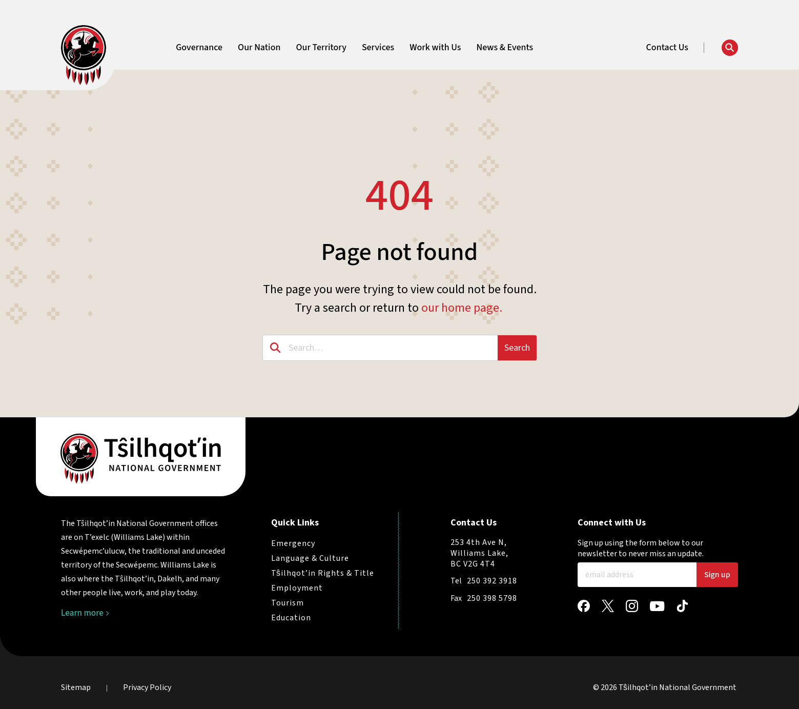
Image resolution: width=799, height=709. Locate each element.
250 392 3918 (492, 580)
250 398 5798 (492, 598)
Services (378, 48)
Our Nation (259, 48)
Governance (199, 48)
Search (517, 347)
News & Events (504, 48)
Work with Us (435, 48)
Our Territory (321, 48)
